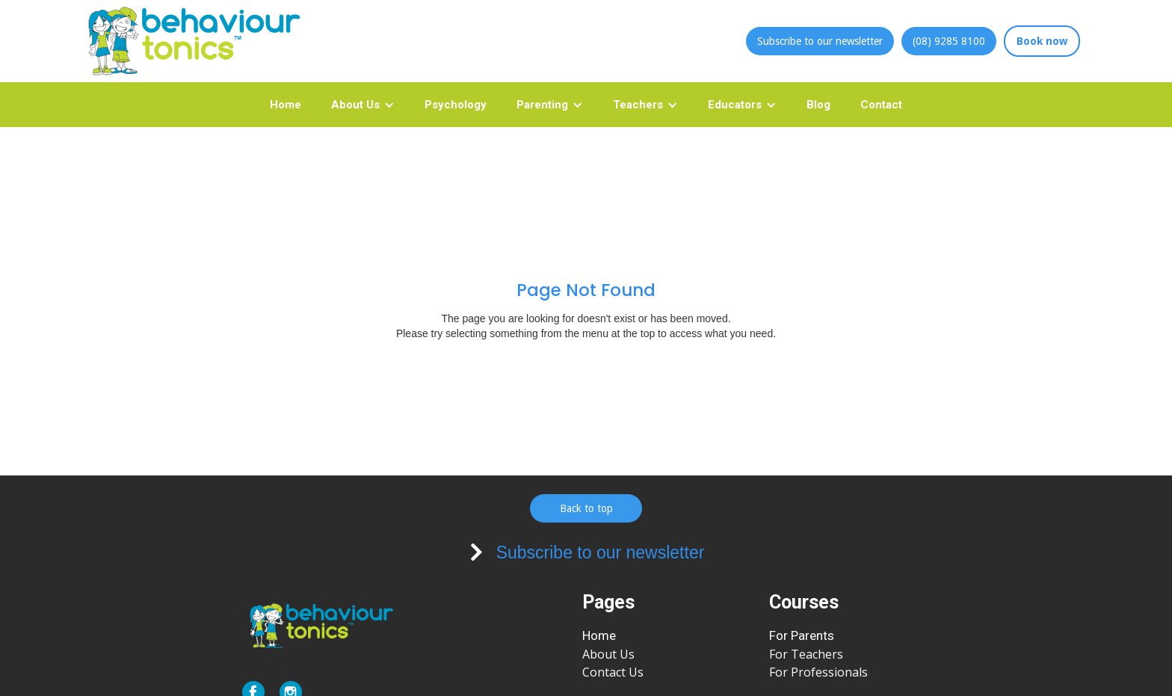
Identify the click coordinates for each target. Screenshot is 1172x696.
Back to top (586, 508)
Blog (818, 104)
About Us (608, 654)
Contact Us (613, 672)
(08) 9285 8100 (949, 41)
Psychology (456, 104)
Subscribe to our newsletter (820, 41)
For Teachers (806, 654)
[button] (363, 104)
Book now (1042, 41)
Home (285, 104)
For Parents (801, 635)
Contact (881, 104)
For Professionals (818, 672)
